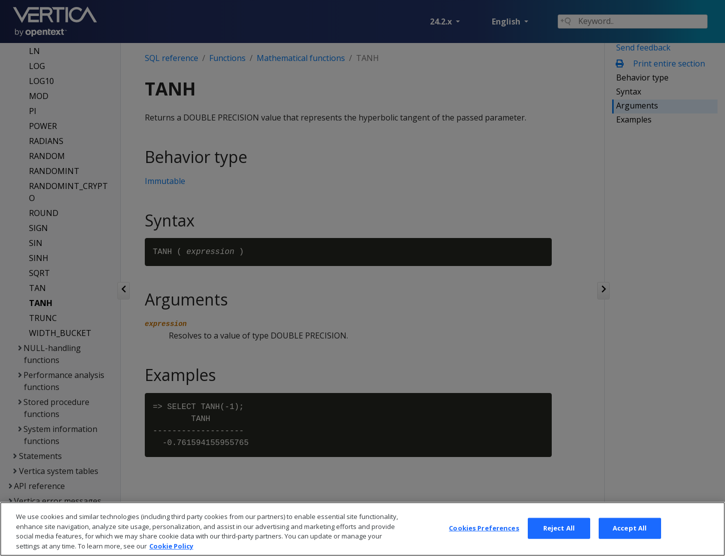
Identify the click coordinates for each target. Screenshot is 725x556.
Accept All (630, 540)
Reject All (559, 540)
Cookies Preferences (484, 540)
